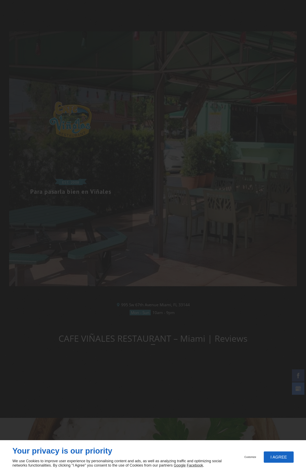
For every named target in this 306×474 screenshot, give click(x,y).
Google (180, 465)
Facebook (195, 465)
